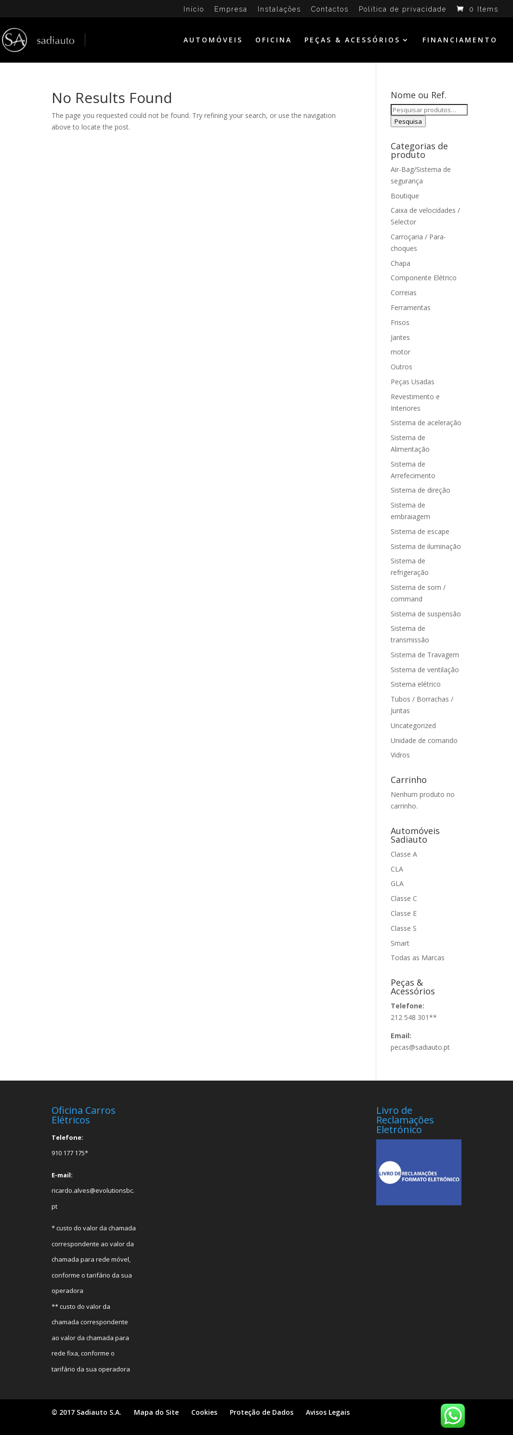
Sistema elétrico (416, 684)
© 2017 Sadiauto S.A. (86, 1412)
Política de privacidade (403, 9)
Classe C (404, 898)
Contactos (330, 9)
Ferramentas (411, 307)
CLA (397, 869)
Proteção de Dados (261, 1412)
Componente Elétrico (424, 277)
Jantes (400, 337)
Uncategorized (413, 725)
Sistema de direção (420, 490)
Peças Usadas (412, 381)
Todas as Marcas (418, 957)
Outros (401, 366)
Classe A (404, 854)
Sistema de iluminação (426, 546)
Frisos (400, 322)
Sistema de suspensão (426, 613)
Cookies (204, 1412)
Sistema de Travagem (425, 654)
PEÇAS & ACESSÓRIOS (352, 40)
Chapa (400, 263)
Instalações (279, 9)
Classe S (404, 928)
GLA (397, 883)
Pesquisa (408, 121)
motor (400, 351)
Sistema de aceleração (426, 422)
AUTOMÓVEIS (213, 40)
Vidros (400, 754)
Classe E (404, 913)
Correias (404, 292)
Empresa (231, 9)
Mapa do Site (156, 1412)
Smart (400, 943)
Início (194, 9)
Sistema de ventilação (425, 669)
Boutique (405, 195)
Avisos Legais (328, 1412)
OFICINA (273, 40)
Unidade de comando (424, 740)
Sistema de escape (420, 531)
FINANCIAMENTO (460, 40)
